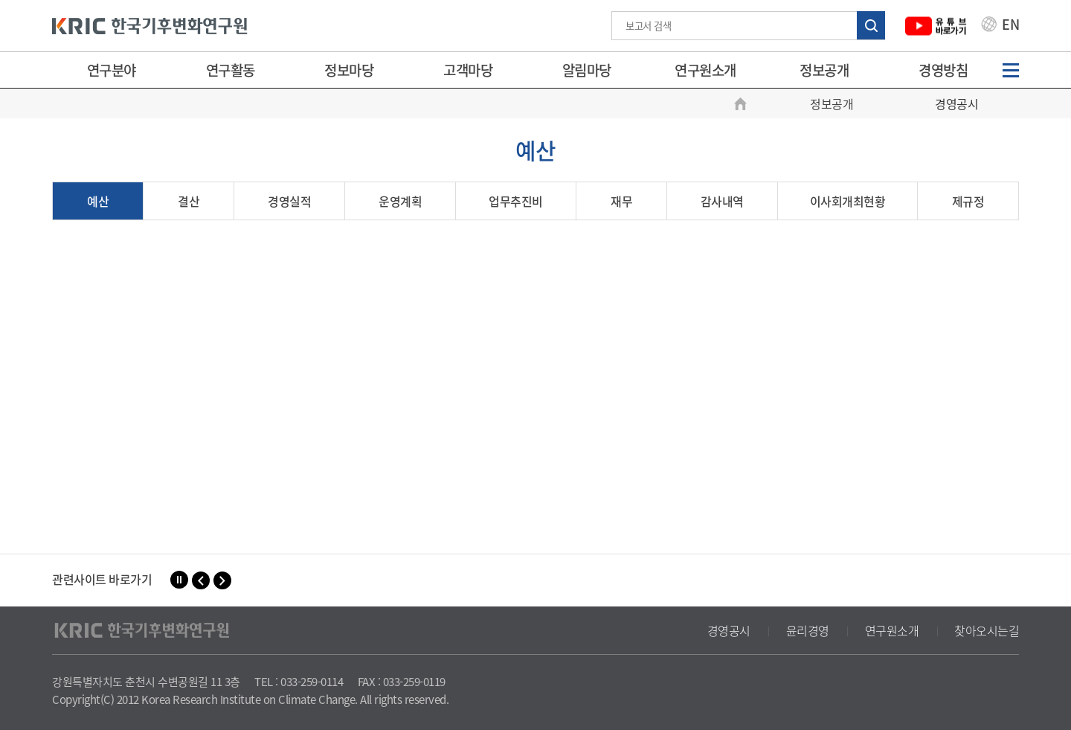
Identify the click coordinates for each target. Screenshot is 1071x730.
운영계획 (400, 201)
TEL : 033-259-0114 (298, 681)
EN (1000, 26)
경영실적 (289, 201)
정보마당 (348, 70)
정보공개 (824, 70)
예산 (98, 201)
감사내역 (722, 201)
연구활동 (230, 70)
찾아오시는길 (986, 630)
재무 (621, 201)
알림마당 (586, 70)
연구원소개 (705, 70)
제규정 (968, 201)
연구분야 (111, 70)
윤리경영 (807, 630)
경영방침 (943, 70)
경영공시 (728, 630)
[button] (201, 580)
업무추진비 (516, 201)
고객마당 (467, 70)
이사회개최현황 (848, 201)
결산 (188, 201)
